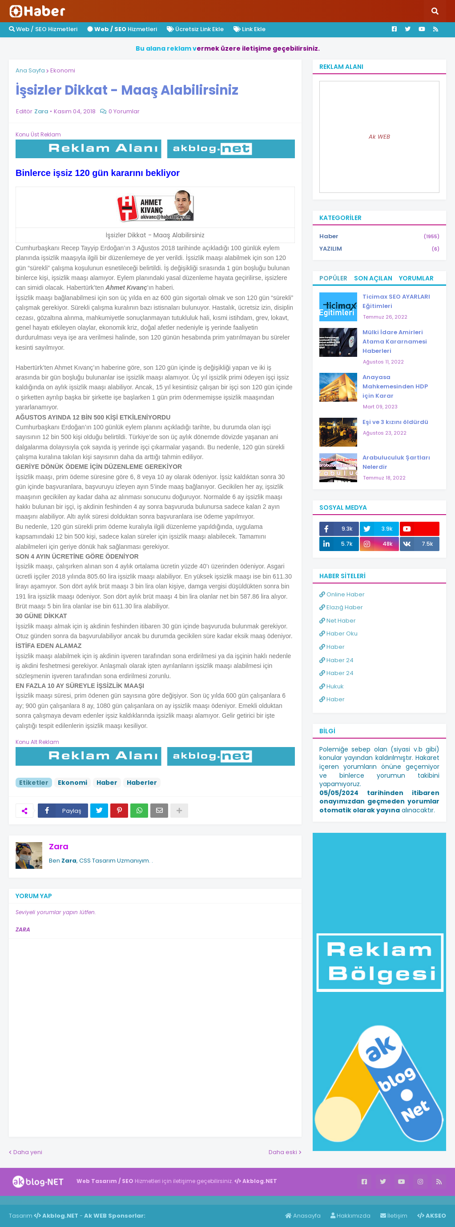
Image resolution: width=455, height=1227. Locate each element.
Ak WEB (379, 136)
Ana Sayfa (30, 70)
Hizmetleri (122, 29)
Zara (58, 846)
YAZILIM (379, 248)
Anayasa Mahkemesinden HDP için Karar (395, 386)
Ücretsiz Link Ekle (195, 29)
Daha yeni (27, 1152)
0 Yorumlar (124, 111)
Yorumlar (416, 278)
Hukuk (331, 686)
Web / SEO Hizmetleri (43, 29)
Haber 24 (336, 660)
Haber (107, 782)
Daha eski (283, 1152)
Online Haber (342, 594)
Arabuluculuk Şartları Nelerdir (396, 462)
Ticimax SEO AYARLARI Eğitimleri (396, 301)
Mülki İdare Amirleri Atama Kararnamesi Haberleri (394, 341)
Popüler (333, 278)
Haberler (142, 782)
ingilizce (92, 1199)
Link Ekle (250, 29)
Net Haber (337, 620)
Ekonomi (62, 70)
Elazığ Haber (341, 607)
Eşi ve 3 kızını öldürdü (395, 422)
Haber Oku (338, 633)
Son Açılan (373, 278)
